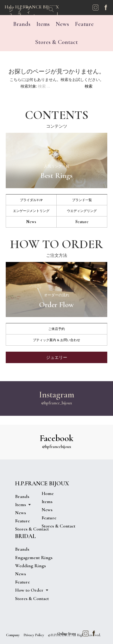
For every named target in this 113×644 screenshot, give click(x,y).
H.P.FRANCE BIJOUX (42, 483)
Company (13, 635)
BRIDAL (25, 536)
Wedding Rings (30, 566)
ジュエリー (56, 357)
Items (43, 24)
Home (48, 493)
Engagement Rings (33, 558)
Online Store (66, 633)
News (62, 24)
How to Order (29, 590)
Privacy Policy (34, 635)
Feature (84, 24)
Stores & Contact (56, 42)
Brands (21, 24)
